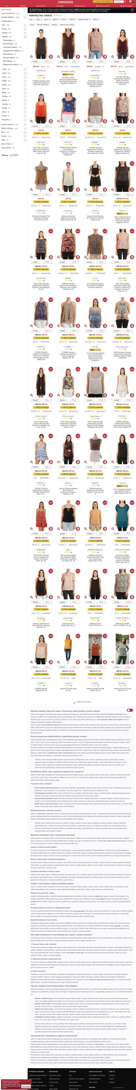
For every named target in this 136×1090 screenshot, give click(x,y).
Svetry (4, 29)
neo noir (122, 71)
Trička (4, 69)
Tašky (3, 140)
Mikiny (4, 92)
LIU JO (95, 347)
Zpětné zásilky (53, 1089)
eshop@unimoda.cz (95, 1079)
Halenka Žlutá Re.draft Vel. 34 (68, 689)
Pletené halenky (9, 58)
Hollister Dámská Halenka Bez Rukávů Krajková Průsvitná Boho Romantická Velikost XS (122, 424)
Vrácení (51, 1085)
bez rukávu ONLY (79, 911)
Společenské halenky (11, 64)
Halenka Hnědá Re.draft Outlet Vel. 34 (95, 689)
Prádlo (4, 81)
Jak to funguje (126, 6)
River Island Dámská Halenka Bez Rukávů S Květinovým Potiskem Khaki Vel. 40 (68, 424)
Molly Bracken (122, 347)
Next (100, 1049)
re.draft (68, 683)
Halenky (5, 37)
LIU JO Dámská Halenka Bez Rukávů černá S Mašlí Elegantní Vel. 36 (122, 491)
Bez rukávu (7, 61)
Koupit (35, 61)
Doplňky (4, 136)
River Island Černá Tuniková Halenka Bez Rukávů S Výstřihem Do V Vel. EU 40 (41, 424)
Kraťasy (5, 96)
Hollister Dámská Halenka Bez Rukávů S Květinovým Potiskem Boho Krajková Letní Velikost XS (41, 355)
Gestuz (95, 210)
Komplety (5, 119)
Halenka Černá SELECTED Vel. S (95, 624)
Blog (70, 1075)
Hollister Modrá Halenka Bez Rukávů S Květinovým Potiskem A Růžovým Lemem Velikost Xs (68, 151)
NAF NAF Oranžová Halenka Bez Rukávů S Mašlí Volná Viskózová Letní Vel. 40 (41, 150)
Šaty (3, 25)
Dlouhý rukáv (8, 44)
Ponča (4, 116)
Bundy (4, 100)
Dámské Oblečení (7, 17)
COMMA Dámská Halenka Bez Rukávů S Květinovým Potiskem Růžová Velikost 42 (122, 150)
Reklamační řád (73, 1089)
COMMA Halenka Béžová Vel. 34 (41, 689)
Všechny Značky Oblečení (76, 1079)
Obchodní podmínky (75, 1085)
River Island (41, 416)
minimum (68, 210)
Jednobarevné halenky (11, 51)
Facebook (112, 1075)
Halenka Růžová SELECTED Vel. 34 (68, 624)
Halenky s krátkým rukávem (37, 1085)
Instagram (112, 1082)
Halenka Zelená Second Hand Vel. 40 (122, 689)
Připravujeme (7, 21)
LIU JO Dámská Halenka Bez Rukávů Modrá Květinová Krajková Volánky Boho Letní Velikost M (95, 356)
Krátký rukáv (8, 54)
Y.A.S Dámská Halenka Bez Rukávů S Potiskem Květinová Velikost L (95, 285)
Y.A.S (95, 278)
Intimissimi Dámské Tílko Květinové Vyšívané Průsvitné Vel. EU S (41, 218)
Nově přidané (6, 9)
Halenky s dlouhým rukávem (38, 1075)
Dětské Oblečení (7, 128)
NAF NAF (41, 142)
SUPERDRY (41, 550)
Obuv (3, 132)
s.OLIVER (117, 926)
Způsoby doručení (54, 1079)
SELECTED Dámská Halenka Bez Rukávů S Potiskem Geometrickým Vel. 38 (41, 286)
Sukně (4, 73)
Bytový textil (5, 144)
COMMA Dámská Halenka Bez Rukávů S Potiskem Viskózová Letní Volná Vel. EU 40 (95, 150)
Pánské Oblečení (7, 124)
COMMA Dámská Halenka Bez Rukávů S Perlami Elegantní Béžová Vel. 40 (68, 355)
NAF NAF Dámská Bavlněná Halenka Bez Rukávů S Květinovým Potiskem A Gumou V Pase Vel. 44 (122, 287)
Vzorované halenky (10, 47)
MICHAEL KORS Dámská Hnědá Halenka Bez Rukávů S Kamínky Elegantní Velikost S (68, 80)
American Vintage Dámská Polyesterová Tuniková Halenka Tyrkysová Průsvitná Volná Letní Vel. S (122, 558)
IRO (68, 550)
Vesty (4, 112)
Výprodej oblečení (8, 13)
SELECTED (41, 278)
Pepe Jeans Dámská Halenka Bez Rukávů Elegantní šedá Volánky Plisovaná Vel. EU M (95, 424)
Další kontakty (93, 1082)
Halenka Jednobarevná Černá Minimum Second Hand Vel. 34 (41, 625)
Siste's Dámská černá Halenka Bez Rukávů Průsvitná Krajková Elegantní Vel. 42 (122, 219)
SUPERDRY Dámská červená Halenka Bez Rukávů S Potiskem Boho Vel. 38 (41, 558)
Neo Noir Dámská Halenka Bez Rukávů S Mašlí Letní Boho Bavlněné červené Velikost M (122, 80)
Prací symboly (73, 1082)
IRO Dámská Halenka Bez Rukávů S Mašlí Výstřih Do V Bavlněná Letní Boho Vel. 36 (68, 558)
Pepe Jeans (95, 416)
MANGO (102, 899)
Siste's (122, 210)
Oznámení (41, 6)
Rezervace (80, 6)
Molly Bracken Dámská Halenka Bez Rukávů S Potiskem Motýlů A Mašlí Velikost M (122, 355)
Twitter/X (111, 1079)
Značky (60, 6)
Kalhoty (4, 33)
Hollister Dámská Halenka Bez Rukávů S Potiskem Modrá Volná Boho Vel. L (41, 491)
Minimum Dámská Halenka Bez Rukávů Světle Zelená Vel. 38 (68, 218)
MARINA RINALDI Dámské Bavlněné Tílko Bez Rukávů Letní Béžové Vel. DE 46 (95, 558)
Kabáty (4, 108)
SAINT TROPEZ (122, 618)
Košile (4, 85)
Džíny (4, 77)
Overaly (5, 104)
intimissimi (41, 210)
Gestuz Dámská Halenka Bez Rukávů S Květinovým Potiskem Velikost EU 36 (68, 491)
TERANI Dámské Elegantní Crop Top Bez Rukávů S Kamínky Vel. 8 (95, 491)
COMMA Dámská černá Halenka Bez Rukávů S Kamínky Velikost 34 (41, 83)
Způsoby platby (53, 1082)
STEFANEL (95, 75)
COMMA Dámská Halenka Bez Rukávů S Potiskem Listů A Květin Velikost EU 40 (68, 286)
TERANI (95, 483)
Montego (122, 683)
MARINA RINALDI (95, 550)
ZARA (97, 896)
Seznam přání (103, 6)
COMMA (41, 75)
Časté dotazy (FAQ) (55, 1075)
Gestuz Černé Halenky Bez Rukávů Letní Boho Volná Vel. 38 (95, 218)
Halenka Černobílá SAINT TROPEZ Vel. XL (122, 624)
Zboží (6, 6)
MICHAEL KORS (68, 71)
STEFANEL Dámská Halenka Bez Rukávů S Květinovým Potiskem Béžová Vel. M (95, 83)
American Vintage (122, 549)
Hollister (68, 142)
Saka (4, 88)
